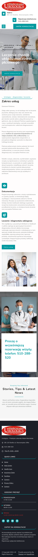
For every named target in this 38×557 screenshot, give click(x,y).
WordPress (30, 554)
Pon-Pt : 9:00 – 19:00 (12, 451)
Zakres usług (8, 247)
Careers (6, 479)
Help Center (8, 465)
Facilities (7, 476)
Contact (6, 486)
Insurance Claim (9, 472)
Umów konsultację (25, 26)
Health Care (8, 469)
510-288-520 (23, 21)
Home (6, 462)
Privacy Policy (8, 483)
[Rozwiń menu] (3, 26)
